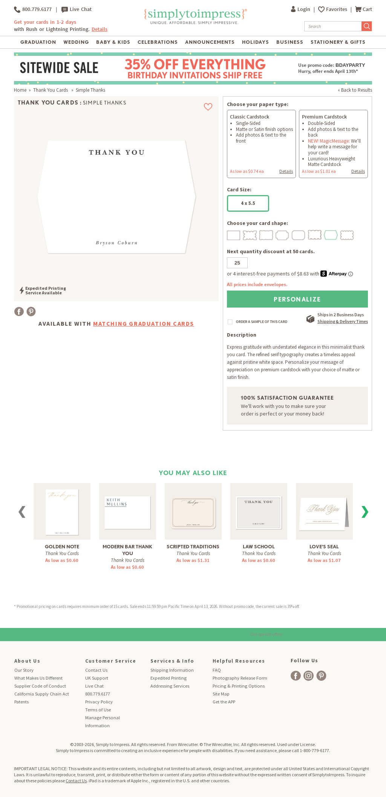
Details (99, 29)
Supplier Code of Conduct (40, 686)
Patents (21, 702)
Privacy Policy (99, 702)
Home (20, 90)
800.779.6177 (33, 9)
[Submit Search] (366, 26)
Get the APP (224, 702)
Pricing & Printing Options (239, 686)
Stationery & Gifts (338, 42)
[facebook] (296, 676)
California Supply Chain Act (41, 694)
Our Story (24, 670)
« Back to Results (355, 90)
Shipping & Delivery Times (342, 321)
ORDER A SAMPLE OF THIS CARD (261, 322)
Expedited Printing (168, 678)
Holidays (255, 42)
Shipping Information (172, 670)
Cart (363, 9)
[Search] (333, 26)
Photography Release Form (240, 678)
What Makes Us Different (38, 678)
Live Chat (76, 9)
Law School (259, 546)
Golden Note (62, 546)
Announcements (210, 42)
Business (289, 42)
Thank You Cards (51, 90)
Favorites (337, 9)
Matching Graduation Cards (143, 323)
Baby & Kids (113, 42)
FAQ (217, 670)
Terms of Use (98, 709)
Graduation (38, 42)
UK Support (96, 678)
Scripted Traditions (193, 546)
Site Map (221, 694)
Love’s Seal (324, 546)
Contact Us (96, 670)
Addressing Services (169, 686)
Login (301, 9)
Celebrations (158, 42)
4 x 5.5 (248, 203)
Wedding (76, 42)
